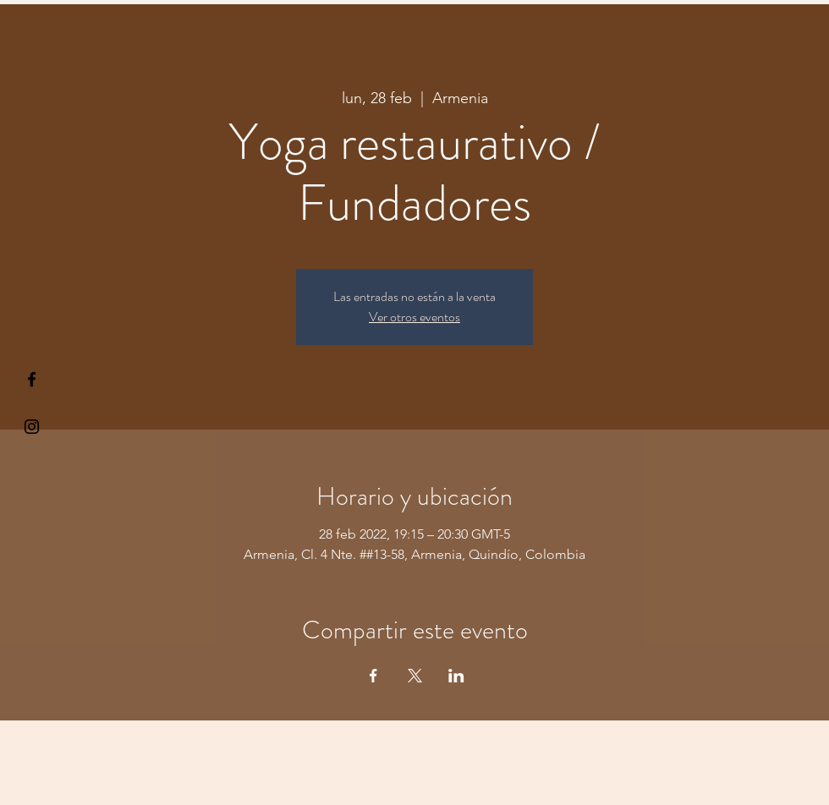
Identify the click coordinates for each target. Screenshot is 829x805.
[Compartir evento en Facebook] (373, 675)
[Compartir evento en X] (415, 675)
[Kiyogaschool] (31, 426)
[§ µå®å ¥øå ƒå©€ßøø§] (31, 379)
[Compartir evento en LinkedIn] (456, 675)
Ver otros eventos (414, 316)
